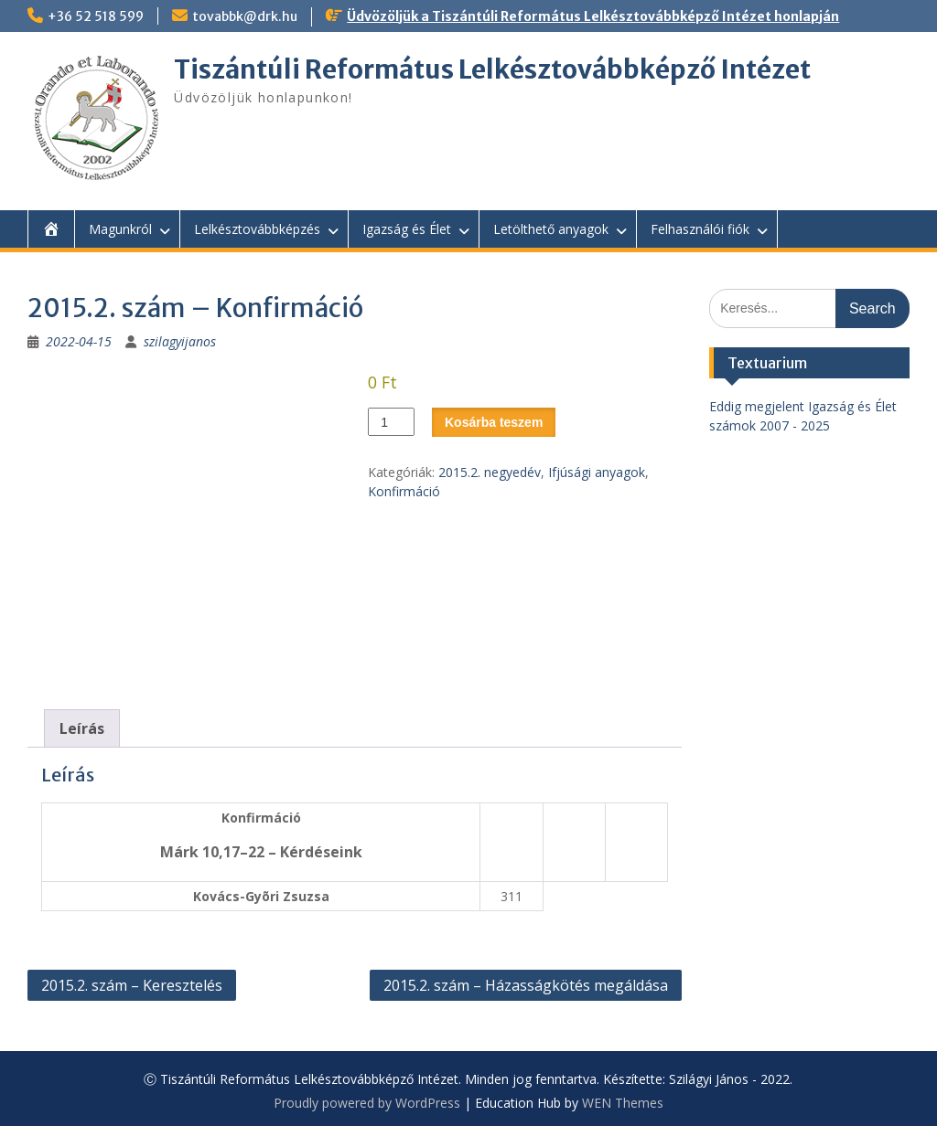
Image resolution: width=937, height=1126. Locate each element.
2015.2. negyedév (489, 472)
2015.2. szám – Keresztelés (131, 985)
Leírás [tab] (81, 728)
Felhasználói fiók (700, 229)
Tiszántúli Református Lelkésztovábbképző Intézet (492, 69)
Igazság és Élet (406, 229)
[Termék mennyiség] (391, 422)
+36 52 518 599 (96, 16)
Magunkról (120, 229)
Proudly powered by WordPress (367, 1102)
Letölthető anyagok (551, 229)
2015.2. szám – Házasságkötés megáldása (525, 985)
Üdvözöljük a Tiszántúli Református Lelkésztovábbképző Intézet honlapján (593, 16)
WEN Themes (622, 1102)
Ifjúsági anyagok (596, 472)
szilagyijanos (180, 341)
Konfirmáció (404, 491)
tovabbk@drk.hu (244, 16)
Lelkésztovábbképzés (257, 229)
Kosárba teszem (494, 422)
